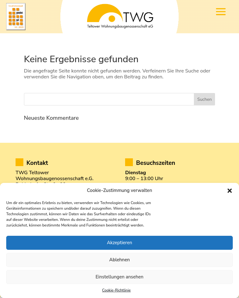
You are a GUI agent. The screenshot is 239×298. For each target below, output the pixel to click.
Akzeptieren (119, 243)
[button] (230, 191)
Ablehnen (119, 260)
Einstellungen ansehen (119, 277)
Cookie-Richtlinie (116, 290)
